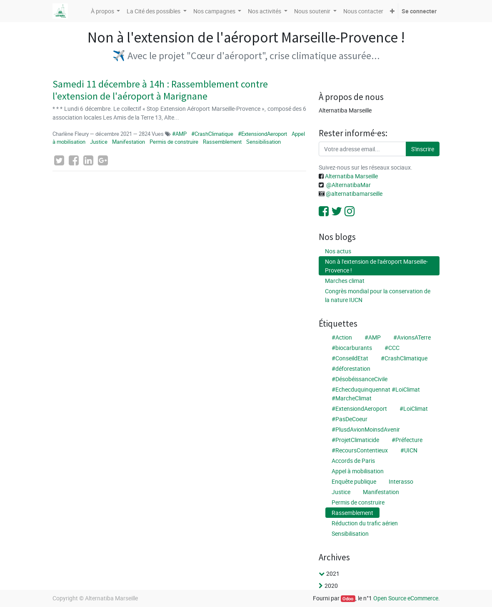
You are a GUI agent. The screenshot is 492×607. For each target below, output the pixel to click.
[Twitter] (59, 160)
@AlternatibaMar (348, 185)
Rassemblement (222, 141)
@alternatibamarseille (354, 193)
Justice (98, 141)
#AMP (180, 133)
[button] (392, 11)
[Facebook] (74, 160)
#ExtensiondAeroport (262, 133)
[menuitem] (363, 11)
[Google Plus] (103, 160)
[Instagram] (350, 211)
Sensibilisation (263, 141)
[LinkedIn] (88, 160)
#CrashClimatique (212, 133)
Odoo (347, 599)
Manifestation (128, 141)
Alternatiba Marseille (351, 176)
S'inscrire (422, 149)
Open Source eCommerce (405, 598)
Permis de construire (174, 141)
